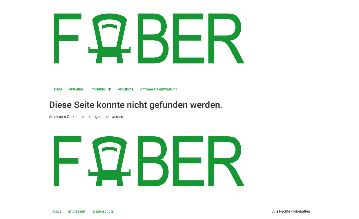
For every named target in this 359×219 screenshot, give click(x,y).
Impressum (77, 211)
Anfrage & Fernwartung (158, 89)
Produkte (97, 89)
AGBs (56, 211)
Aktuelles (76, 89)
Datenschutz (103, 211)
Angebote (125, 89)
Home (57, 89)
